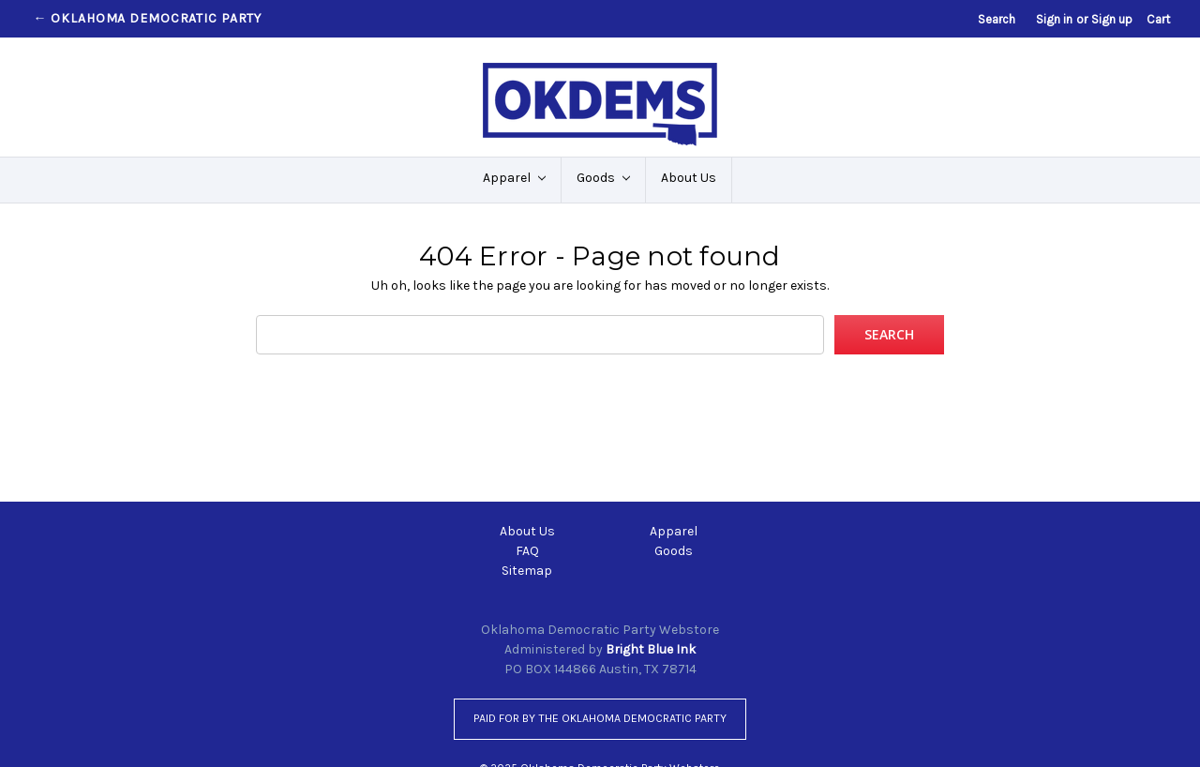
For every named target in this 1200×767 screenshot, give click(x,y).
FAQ (527, 551)
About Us (688, 178)
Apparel (514, 178)
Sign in (1054, 19)
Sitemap (527, 571)
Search (996, 19)
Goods (603, 178)
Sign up (1111, 19)
